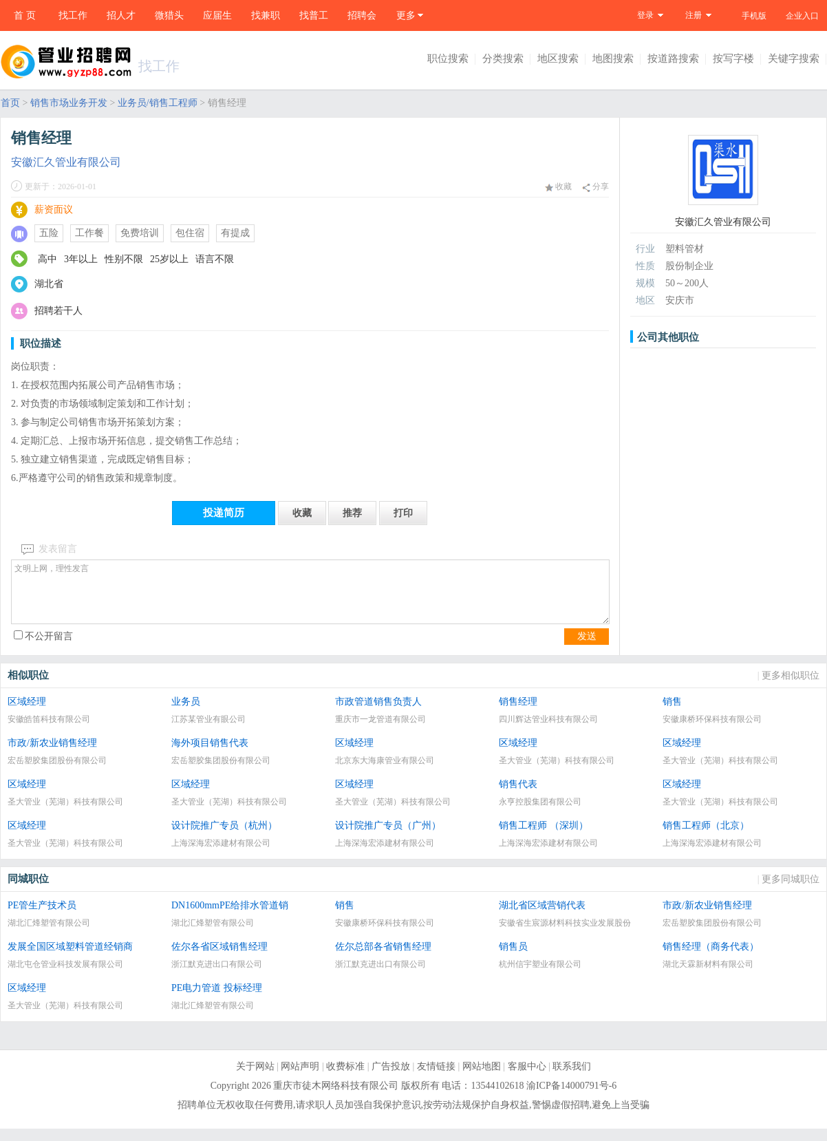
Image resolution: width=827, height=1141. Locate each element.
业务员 (185, 714)
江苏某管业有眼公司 (208, 731)
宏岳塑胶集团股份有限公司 (57, 773)
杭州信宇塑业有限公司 (540, 976)
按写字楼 (733, 58)
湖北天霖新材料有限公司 (708, 976)
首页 (10, 103)
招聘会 (361, 15)
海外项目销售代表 (209, 755)
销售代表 (518, 796)
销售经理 (518, 714)
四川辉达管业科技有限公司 (548, 731)
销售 (672, 714)
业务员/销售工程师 (157, 103)
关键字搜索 (793, 58)
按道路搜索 (673, 58)
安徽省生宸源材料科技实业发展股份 (565, 935)
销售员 (513, 959)
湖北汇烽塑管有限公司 (49, 935)
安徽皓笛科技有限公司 (49, 731)
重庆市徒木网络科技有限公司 (335, 1098)
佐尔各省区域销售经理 (219, 959)
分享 (595, 187)
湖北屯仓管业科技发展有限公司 (65, 976)
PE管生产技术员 (42, 918)
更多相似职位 (790, 688)
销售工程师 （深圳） (543, 838)
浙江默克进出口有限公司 (216, 976)
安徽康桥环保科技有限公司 (712, 731)
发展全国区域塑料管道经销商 (70, 959)
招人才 (121, 15)
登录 (645, 15)
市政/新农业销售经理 (52, 755)
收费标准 (345, 1079)
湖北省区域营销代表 (542, 918)
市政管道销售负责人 (378, 714)
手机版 (754, 16)
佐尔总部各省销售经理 (383, 959)
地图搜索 (613, 58)
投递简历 (223, 512)
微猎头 (169, 15)
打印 (403, 513)
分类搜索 (503, 58)
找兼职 (265, 15)
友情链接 (436, 1079)
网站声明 (300, 1079)
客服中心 (527, 1079)
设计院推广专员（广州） (388, 838)
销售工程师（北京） (706, 838)
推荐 (352, 513)
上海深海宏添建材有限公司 (220, 855)
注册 (693, 15)
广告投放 (391, 1079)
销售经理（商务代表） (711, 959)
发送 (587, 648)
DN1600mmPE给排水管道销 (229, 918)
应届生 (217, 15)
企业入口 (802, 16)
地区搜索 (558, 58)
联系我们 (571, 1079)
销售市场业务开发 (68, 103)
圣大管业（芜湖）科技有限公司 (556, 773)
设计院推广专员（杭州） (224, 838)
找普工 (313, 15)
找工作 (72, 15)
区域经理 (27, 714)
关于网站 (255, 1079)
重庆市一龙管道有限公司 (380, 731)
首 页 (25, 15)
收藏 (558, 186)
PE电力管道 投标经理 (216, 1000)
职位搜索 (448, 58)
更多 (406, 15)
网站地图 (481, 1079)
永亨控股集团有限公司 (540, 814)
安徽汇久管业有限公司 (66, 162)
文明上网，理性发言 (310, 598)
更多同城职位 (790, 891)
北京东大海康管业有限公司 (384, 773)
